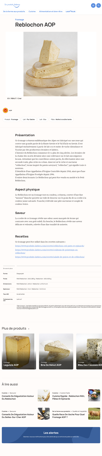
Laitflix (71, 11)
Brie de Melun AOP (51, 364)
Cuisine (32, 11)
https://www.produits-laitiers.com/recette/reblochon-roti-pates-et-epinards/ (49, 246)
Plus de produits (15, 328)
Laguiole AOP (11, 364)
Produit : (11, 119)
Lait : (29, 119)
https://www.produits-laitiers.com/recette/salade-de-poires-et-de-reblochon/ (50, 257)
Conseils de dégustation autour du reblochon (18, 397)
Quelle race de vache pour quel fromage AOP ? (68, 415)
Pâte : (61, 119)
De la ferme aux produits (14, 11)
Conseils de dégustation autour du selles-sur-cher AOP (18, 415)
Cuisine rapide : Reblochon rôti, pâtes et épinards (68, 397)
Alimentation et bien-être (50, 11)
